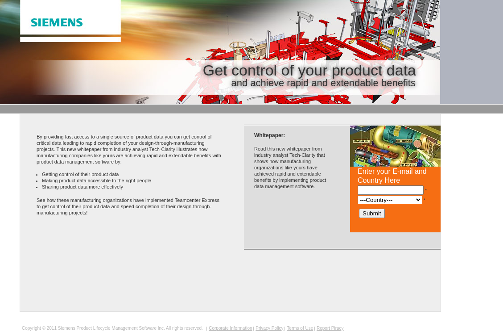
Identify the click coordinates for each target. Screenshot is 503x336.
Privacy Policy (269, 328)
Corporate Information (230, 328)
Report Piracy (330, 328)
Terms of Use (300, 328)
